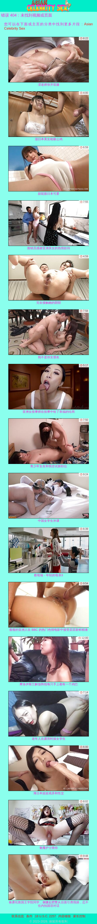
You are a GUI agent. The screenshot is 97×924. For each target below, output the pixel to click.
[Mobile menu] (3, 5)
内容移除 (64, 916)
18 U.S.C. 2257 (45, 916)
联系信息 (18, 916)
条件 (29, 916)
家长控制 (79, 916)
